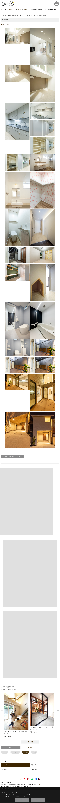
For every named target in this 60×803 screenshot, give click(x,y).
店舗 (36, 752)
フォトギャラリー (7, 765)
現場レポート (34, 765)
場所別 (30, 747)
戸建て (27, 752)
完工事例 (4, 769)
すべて (5, 752)
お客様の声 (34, 769)
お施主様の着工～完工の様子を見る (13, 456)
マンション (16, 752)
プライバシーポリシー (21, 794)
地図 (40, 784)
